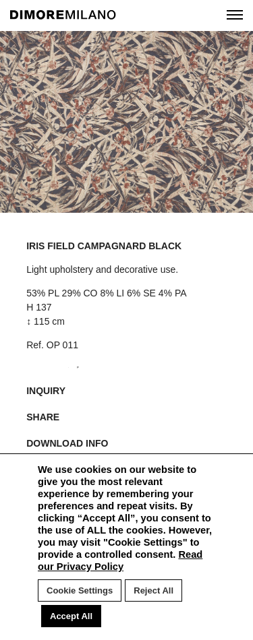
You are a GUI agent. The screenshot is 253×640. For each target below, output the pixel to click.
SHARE (42, 417)
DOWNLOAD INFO (67, 443)
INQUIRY (45, 390)
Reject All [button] (153, 590)
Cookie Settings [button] (80, 590)
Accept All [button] (71, 616)
